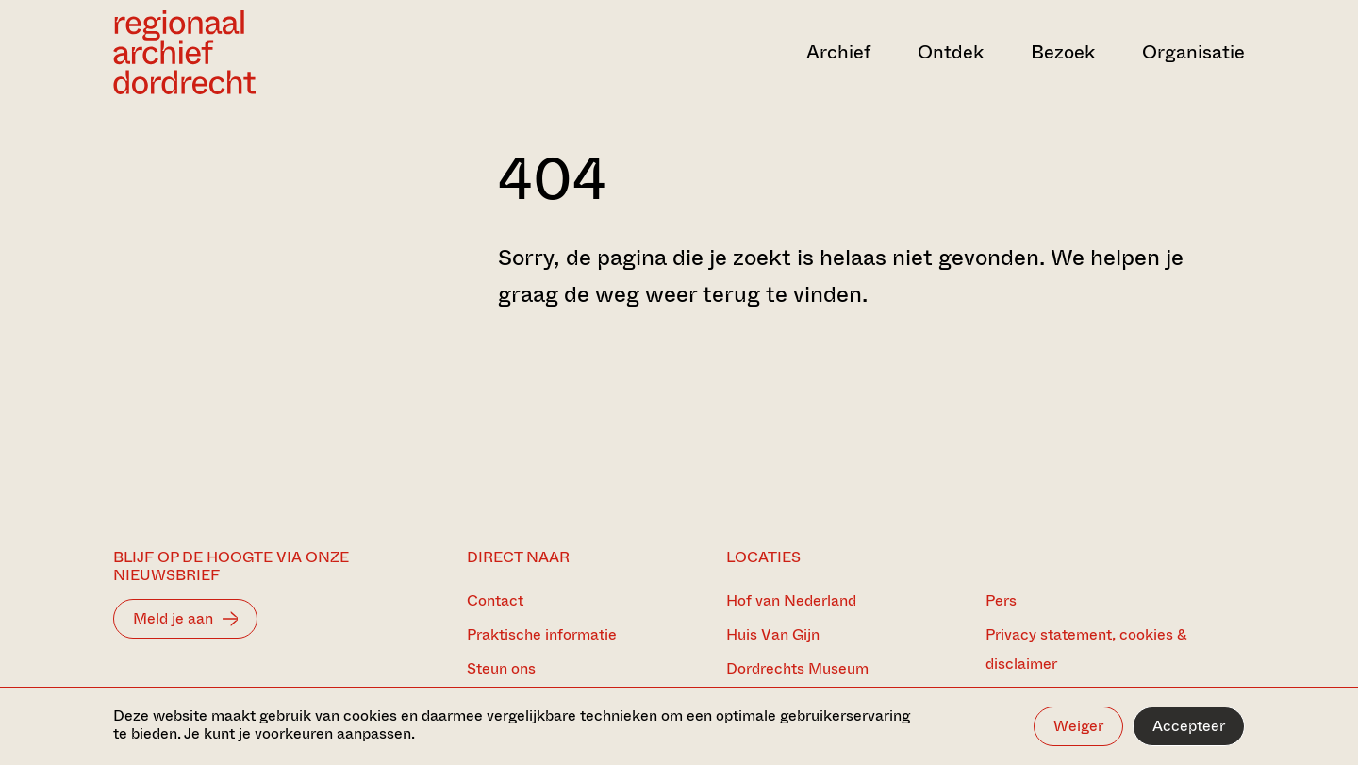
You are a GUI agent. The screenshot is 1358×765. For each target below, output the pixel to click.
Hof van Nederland (791, 600)
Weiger (1078, 726)
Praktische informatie (542, 634)
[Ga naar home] (283, 52)
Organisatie (1193, 52)
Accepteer (1188, 726)
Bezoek (1063, 52)
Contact (495, 600)
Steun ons (501, 668)
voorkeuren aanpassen (333, 733)
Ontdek (951, 52)
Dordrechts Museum (797, 668)
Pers (1001, 600)
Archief (838, 52)
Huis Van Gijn (773, 634)
